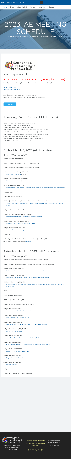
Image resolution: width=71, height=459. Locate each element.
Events (12, 7)
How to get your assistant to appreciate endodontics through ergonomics (28, 344)
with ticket (28, 241)
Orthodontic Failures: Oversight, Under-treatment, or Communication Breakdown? (30, 230)
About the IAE (22, 7)
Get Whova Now (10, 104)
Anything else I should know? (12, 89)
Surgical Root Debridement (14, 358)
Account (42, 7)
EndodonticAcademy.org (54, 442)
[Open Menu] (41, 2)
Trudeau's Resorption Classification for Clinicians (20, 311)
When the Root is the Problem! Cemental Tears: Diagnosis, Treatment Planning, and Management (35, 187)
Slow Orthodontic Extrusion (14, 331)
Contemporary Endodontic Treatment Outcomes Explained (24, 216)
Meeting (33, 7)
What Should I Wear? (10, 87)
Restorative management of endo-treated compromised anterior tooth (27, 277)
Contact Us (35, 450)
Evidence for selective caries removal (17, 317)
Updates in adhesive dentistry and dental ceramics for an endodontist (27, 271)
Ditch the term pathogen (13, 174)
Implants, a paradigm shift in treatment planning (20, 223)
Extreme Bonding (11, 364)
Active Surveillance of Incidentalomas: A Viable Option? (22, 337)
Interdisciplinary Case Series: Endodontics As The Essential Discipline (26, 324)
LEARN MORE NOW (12, 449)
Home (5, 7)
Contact (51, 7)
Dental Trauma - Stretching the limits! (17, 351)
